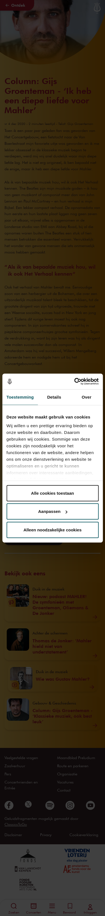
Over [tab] (87, 396)
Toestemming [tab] (20, 396)
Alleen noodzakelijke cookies (53, 529)
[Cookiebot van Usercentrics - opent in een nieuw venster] (75, 381)
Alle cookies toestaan (52, 492)
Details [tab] (54, 396)
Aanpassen (52, 511)
